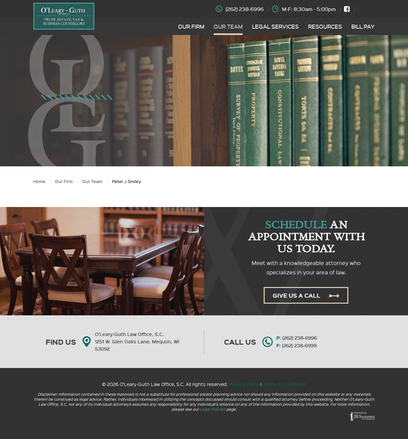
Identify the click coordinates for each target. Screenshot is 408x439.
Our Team (228, 26)
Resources (325, 26)
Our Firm (191, 26)
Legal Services (275, 26)
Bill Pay (363, 26)
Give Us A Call (306, 295)
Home (39, 181)
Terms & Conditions (284, 384)
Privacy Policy (244, 384)
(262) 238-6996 (245, 9)
